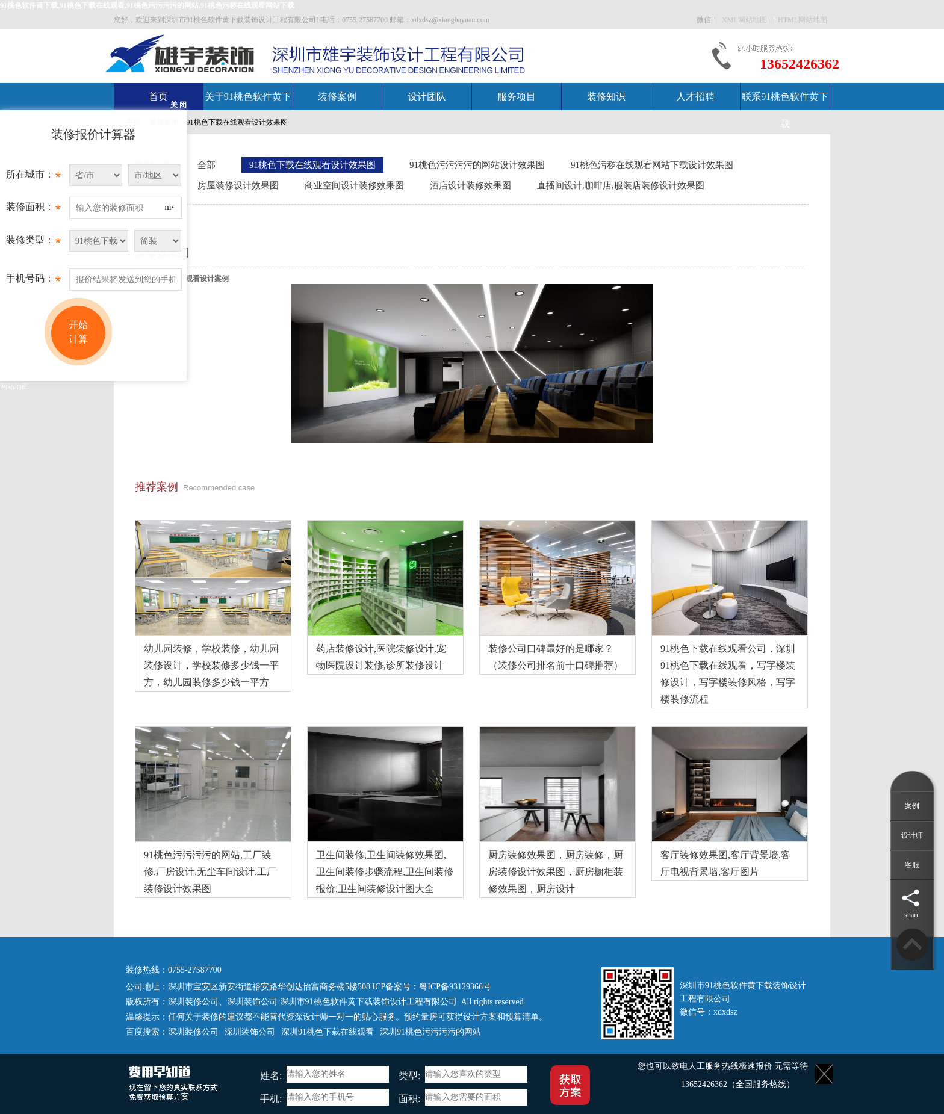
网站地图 (14, 386)
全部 (206, 165)
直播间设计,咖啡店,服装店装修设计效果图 (620, 185)
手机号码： (33, 281)
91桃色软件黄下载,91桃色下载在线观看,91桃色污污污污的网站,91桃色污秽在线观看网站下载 (147, 5)
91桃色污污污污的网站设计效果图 (477, 165)
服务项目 (516, 96)
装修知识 (606, 96)
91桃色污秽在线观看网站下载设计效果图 (652, 165)
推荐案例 (156, 487)
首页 (158, 96)
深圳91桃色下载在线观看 (327, 1031)
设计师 (912, 835)
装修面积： (33, 210)
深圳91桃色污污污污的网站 (430, 1031)
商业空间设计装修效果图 (354, 185)
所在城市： (33, 177)
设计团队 (427, 96)
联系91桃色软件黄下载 (785, 110)
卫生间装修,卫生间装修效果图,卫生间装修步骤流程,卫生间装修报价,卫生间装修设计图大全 (384, 872)
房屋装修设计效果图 (238, 185)
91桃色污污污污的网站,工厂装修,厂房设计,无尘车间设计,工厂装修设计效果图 (210, 872)
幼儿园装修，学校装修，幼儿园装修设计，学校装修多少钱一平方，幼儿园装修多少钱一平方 (211, 665)
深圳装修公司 (193, 1001)
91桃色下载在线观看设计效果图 (237, 122)
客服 (912, 865)
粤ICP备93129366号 (455, 986)
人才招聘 (695, 96)
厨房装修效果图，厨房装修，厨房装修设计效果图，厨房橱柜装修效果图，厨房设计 (555, 872)
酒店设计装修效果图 (470, 185)
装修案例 (337, 96)
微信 (705, 20)
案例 (912, 806)
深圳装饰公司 (252, 1001)
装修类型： (33, 243)
